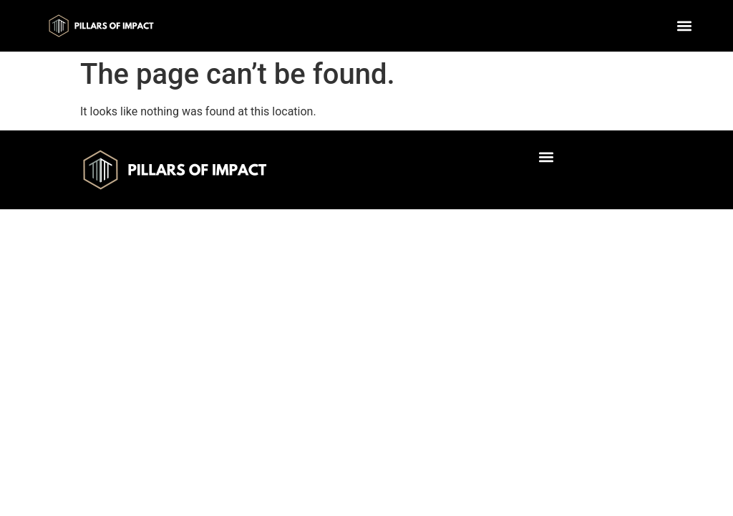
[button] (684, 25)
